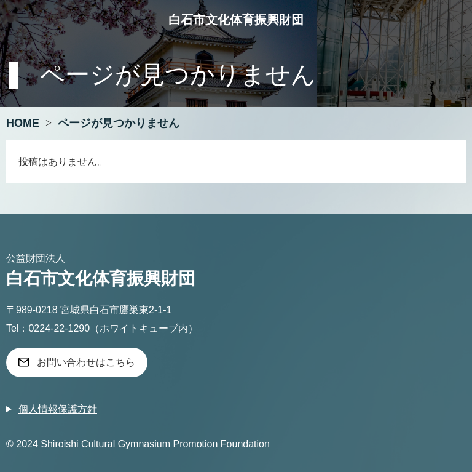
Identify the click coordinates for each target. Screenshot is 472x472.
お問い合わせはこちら (86, 362)
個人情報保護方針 (57, 409)
